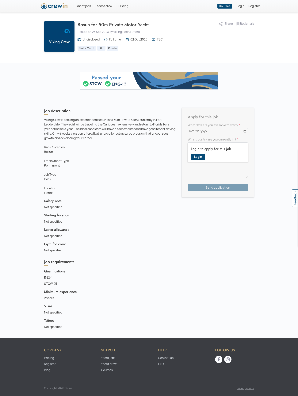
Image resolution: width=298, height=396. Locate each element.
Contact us (166, 358)
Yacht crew (104, 6)
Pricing (123, 6)
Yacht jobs (84, 6)
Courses (224, 6)
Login (240, 6)
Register (254, 6)
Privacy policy (245, 388)
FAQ (161, 364)
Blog (47, 370)
